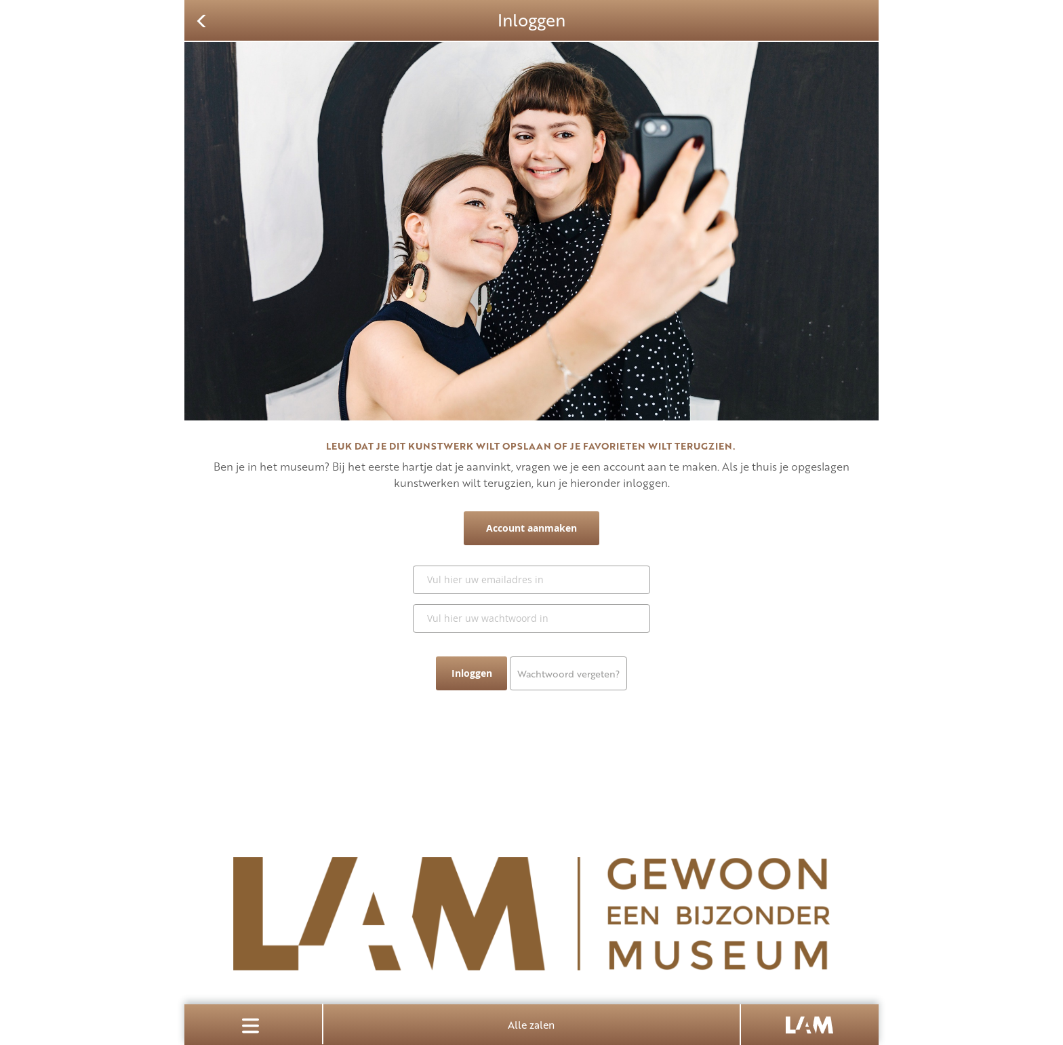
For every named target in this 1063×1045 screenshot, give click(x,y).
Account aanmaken (531, 527)
